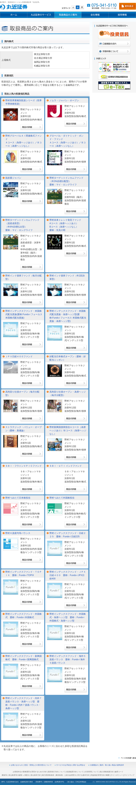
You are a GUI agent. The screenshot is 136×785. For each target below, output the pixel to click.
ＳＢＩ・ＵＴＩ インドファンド (65, 466)
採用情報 (122, 15)
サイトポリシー (117, 775)
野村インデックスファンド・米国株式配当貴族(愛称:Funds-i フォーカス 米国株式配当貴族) (23, 314)
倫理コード (119, 772)
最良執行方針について (56, 772)
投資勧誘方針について (74, 772)
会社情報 (95, 15)
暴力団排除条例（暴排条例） (53, 775)
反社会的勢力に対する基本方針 (77, 775)
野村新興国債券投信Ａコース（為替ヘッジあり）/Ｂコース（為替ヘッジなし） (67, 430)
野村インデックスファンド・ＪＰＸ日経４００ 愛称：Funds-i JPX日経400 (67, 575)
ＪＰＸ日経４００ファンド (19, 356)
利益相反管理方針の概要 (100, 775)
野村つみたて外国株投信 (61, 498)
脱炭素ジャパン (13, 178)
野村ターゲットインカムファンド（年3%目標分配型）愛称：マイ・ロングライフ (66, 181)
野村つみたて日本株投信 (17, 498)
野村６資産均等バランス (17, 533)
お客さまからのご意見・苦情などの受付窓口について (31, 765)
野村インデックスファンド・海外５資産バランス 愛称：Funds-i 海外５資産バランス (67, 659)
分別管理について (91, 772)
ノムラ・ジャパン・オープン (64, 100)
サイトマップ (129, 775)
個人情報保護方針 (106, 772)
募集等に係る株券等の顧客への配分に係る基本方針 (21, 775)
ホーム (13, 15)
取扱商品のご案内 (67, 15)
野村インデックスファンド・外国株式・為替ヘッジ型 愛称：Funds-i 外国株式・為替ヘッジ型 (67, 617)
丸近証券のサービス (40, 15)
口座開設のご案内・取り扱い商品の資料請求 (107, 765)
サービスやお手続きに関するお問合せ (70, 765)
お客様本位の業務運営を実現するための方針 (30, 772)
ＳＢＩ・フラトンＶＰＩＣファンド (23, 466)
